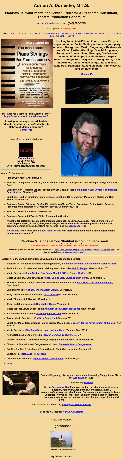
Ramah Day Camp (45, 304)
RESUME (60, 36)
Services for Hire (77, 226)
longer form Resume (51, 231)
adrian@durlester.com (51, 23)
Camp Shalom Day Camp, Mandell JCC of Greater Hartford (56, 273)
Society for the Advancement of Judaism (94, 323)
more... (10, 363)
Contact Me (87, 74)
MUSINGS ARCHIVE (94, 33)
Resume (88, 382)
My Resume (13, 231)
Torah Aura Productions (33, 354)
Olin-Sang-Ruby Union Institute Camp (45, 330)
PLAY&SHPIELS (51, 33)
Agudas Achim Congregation (48, 358)
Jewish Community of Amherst (60, 335)
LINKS (71, 36)
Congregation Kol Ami (49, 313)
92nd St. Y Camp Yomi (45, 318)
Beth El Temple (79, 268)
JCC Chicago (51, 294)
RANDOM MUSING (71, 33)
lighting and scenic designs (76, 404)
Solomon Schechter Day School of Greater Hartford (89, 263)
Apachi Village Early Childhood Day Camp (66, 278)
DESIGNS (35, 33)
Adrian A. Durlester (72, 412)
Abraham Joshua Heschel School (62, 309)
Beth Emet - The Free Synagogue (94, 282)
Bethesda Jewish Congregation (75, 344)
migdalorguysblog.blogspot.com (69, 250)
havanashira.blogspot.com (72, 252)
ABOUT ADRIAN (19, 33)
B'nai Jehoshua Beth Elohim (43, 290)
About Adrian (80, 378)
